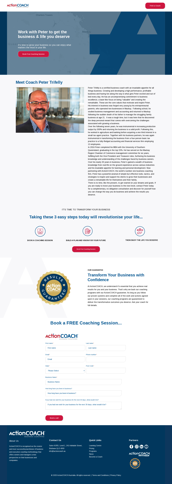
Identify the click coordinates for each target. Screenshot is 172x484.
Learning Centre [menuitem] (95, 446)
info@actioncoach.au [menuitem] (57, 451)
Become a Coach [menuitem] (95, 457)
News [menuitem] (91, 454)
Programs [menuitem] (93, 451)
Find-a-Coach (155, 6)
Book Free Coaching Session (33, 54)
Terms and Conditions (100, 475)
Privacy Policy (115, 475)
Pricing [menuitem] (91, 448)
